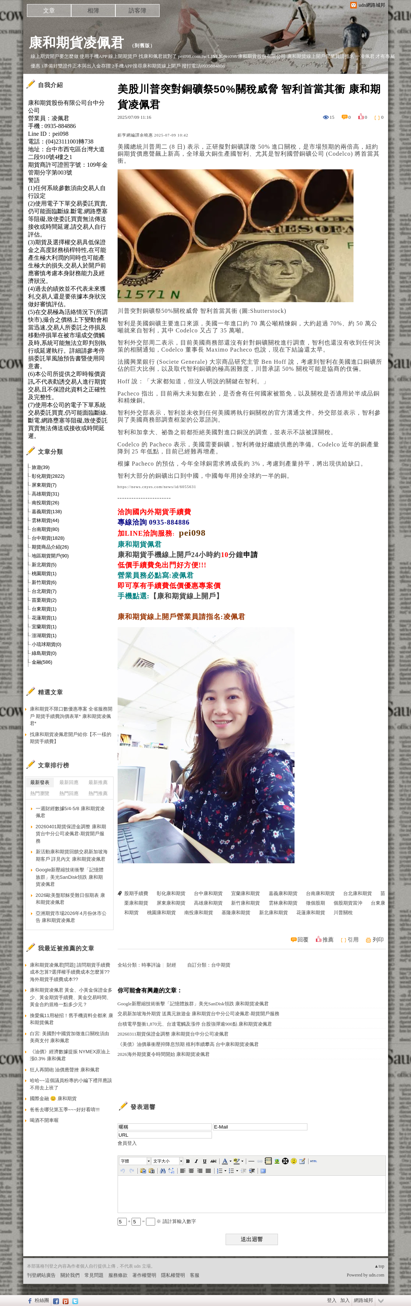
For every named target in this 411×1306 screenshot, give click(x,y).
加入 (345, 1300)
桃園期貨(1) (44, 573)
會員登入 (127, 1143)
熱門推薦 (98, 793)
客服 (194, 1275)
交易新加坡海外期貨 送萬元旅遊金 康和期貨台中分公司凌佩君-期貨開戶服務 (199, 1013)
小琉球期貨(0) (47, 644)
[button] (135, 1161)
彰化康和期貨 (171, 893)
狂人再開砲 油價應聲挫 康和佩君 (65, 1069)
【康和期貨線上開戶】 (186, 596)
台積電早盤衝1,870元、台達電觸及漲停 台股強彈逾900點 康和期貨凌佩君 (195, 1024)
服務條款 (118, 1275)
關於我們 (70, 1275)
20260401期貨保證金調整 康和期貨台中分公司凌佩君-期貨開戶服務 (71, 834)
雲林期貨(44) (45, 520)
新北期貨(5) (44, 564)
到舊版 (142, 45)
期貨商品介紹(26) (50, 547)
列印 (378, 940)
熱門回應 (69, 793)
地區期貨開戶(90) (50, 556)
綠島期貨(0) (44, 653)
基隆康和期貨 (236, 912)
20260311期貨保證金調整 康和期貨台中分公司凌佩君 (173, 1034)
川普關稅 (343, 912)
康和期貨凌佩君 (76, 42)
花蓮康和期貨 (310, 912)
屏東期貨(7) (44, 485)
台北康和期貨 (357, 893)
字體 (125, 1161)
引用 (353, 940)
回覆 (303, 940)
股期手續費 (136, 893)
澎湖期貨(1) (44, 635)
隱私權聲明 (173, 1275)
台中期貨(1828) (48, 538)
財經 (171, 965)
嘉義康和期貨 (283, 893)
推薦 (328, 940)
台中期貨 (220, 965)
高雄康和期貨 (208, 903)
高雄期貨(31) (45, 494)
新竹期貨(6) (44, 582)
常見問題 (94, 1275)
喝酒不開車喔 (44, 1120)
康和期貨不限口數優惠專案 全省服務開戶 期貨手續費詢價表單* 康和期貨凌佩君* (71, 716)
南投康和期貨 (198, 912)
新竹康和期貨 (245, 903)
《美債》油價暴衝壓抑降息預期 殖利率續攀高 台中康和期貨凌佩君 (188, 1044)
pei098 (192, 533)
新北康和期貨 (273, 912)
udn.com (376, 1275)
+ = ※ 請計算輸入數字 (157, 1221)
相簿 (93, 10)
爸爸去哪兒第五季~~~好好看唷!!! (65, 1109)
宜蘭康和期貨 (245, 893)
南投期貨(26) (45, 502)
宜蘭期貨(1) (44, 626)
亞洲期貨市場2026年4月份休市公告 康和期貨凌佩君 (71, 917)
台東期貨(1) (44, 609)
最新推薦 (98, 782)
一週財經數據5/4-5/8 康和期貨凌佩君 (70, 812)
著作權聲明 (144, 1275)
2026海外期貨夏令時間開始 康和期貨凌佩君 (164, 1054)
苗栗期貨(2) (44, 600)
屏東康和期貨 (171, 903)
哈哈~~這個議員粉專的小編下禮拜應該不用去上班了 (71, 1084)
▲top (379, 1266)
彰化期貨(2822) (48, 476)
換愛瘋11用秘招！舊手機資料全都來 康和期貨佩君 (71, 1019)
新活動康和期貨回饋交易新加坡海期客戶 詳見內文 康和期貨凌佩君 (72, 855)
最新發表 (39, 782)
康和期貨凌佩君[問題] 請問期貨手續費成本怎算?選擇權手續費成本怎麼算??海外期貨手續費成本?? (70, 972)
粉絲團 (42, 1300)
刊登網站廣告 (41, 1275)
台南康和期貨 (320, 893)
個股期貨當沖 (348, 903)
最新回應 (69, 782)
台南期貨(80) (45, 529)
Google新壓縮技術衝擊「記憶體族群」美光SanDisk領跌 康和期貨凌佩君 (193, 1003)
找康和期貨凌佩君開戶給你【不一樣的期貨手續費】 (70, 738)
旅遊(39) (41, 467)
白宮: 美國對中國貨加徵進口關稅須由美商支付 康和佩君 (69, 1037)
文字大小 (161, 1161)
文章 (49, 10)
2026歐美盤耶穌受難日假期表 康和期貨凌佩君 (70, 898)
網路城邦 (363, 1300)
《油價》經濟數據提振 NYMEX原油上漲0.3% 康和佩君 (70, 1055)
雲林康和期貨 (283, 903)
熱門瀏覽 (39, 793)
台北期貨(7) (44, 591)
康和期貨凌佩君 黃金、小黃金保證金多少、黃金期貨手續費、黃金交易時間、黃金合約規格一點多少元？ (71, 997)
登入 (332, 1300)
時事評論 (151, 965)
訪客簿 (137, 10)
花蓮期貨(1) (44, 618)
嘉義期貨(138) (47, 511)
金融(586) (42, 662)
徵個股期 (315, 903)
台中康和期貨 (208, 893)
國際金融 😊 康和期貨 (53, 1098)
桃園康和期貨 (161, 912)
